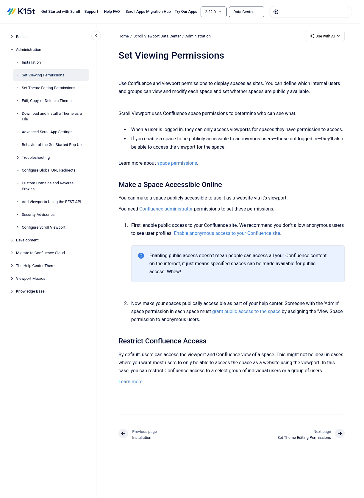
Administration (28, 49)
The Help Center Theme (36, 265)
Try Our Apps (186, 11)
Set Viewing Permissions (43, 75)
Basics (22, 36)
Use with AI (325, 36)
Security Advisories (38, 214)
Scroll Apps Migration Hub (148, 11)
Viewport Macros (31, 278)
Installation (31, 62)
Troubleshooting (36, 157)
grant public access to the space (246, 311)
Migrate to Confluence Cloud (40, 253)
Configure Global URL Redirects (48, 170)
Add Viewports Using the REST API (51, 201)
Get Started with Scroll (60, 11)
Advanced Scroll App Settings (47, 132)
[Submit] (276, 12)
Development (27, 240)
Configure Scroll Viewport (43, 227)
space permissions (177, 163)
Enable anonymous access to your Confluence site (227, 233)
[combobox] (310, 12)
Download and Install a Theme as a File (52, 116)
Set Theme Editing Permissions (48, 88)
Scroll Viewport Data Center (157, 36)
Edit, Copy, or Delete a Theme (46, 100)
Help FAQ (112, 11)
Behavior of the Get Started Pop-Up (52, 144)
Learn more (130, 381)
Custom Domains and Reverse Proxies (48, 186)
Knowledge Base (30, 291)
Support (91, 11)
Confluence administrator (166, 209)
